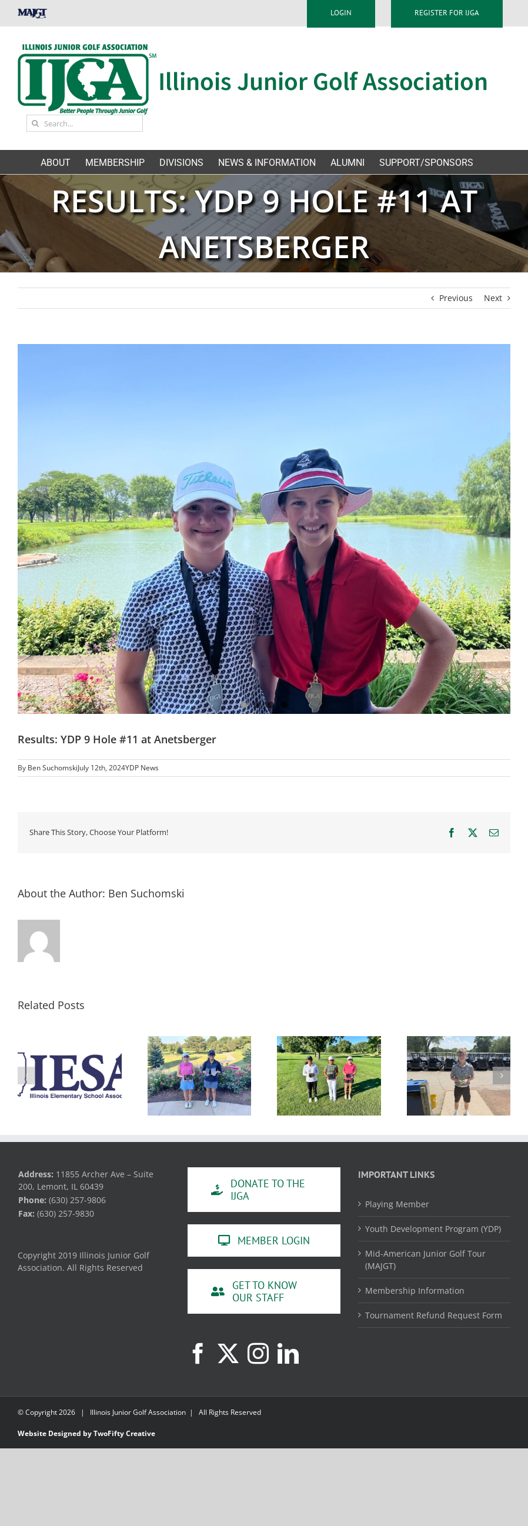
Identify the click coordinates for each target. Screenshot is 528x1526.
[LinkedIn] (288, 1353)
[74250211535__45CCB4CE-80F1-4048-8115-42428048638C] (264, 529)
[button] (26, 1075)
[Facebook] (198, 1353)
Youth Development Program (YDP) (433, 1228)
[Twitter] (228, 1353)
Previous (456, 297)
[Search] (35, 123)
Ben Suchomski (53, 768)
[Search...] (84, 123)
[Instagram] (258, 1353)
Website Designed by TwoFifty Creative (86, 1433)
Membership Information (414, 1290)
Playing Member (397, 1204)
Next (493, 297)
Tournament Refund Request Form (433, 1315)
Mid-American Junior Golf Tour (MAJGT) (425, 1259)
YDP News (142, 768)
